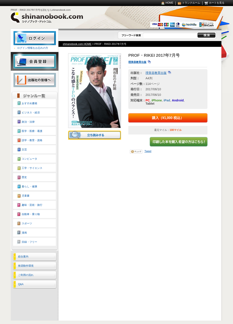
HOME (169, 2)
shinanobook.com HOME (77, 44)
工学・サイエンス (32, 168)
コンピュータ (29, 158)
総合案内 (23, 256)
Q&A (20, 284)
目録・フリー (29, 241)
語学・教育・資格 (32, 140)
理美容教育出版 (137, 62)
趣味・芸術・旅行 (32, 204)
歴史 (24, 177)
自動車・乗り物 (31, 214)
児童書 (25, 195)
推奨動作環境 (26, 265)
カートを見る (216, 2)
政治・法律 (28, 121)
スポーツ (27, 223)
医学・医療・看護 (32, 131)
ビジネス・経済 (31, 112)
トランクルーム (191, 2)
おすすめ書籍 (29, 103)
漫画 (24, 232)
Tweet (147, 151)
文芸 (24, 149)
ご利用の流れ (26, 275)
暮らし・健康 (29, 186)
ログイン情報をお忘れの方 (32, 47)
